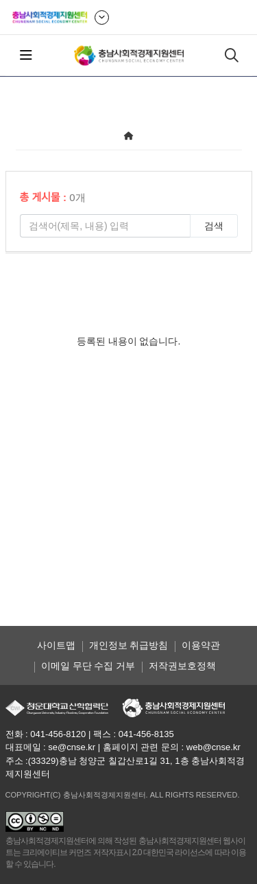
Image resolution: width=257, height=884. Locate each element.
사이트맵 (56, 645)
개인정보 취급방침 (129, 645)
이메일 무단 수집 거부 (88, 665)
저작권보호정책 (182, 665)
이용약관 (201, 645)
